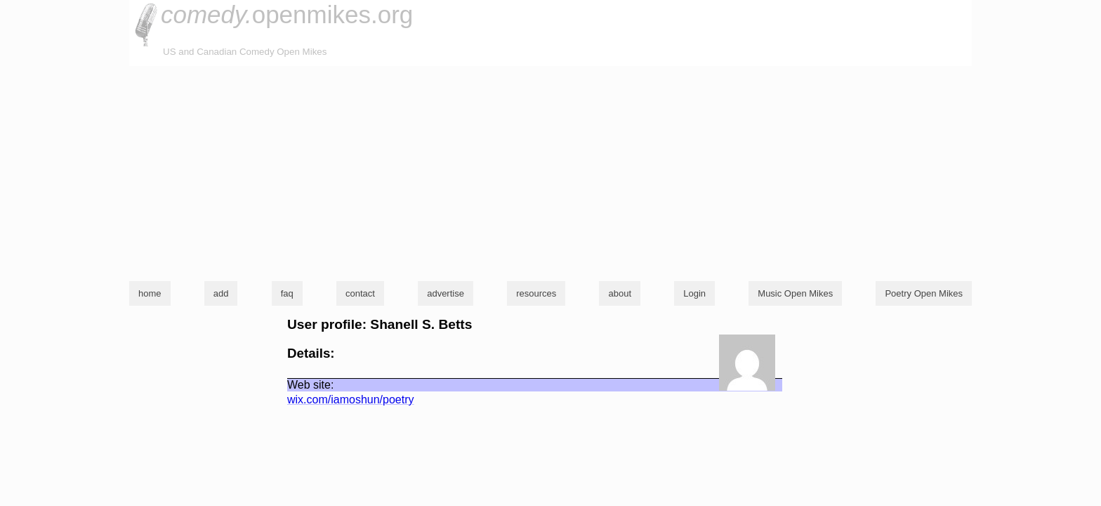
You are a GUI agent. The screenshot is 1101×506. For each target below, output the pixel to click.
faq (287, 293)
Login (694, 293)
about (619, 293)
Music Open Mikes (795, 293)
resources (536, 293)
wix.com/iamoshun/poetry (350, 400)
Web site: (310, 385)
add (221, 293)
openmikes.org (287, 14)
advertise (445, 293)
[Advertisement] (550, 171)
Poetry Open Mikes (924, 293)
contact (360, 293)
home (149, 293)
